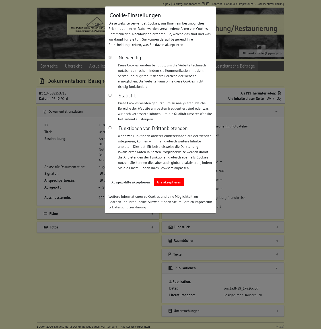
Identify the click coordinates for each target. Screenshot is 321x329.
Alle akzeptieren (169, 182)
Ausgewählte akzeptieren (130, 182)
